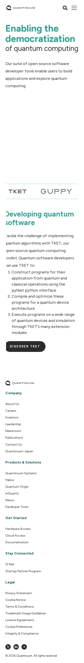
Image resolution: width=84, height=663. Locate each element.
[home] (20, 7)
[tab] (16, 191)
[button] (73, 7)
